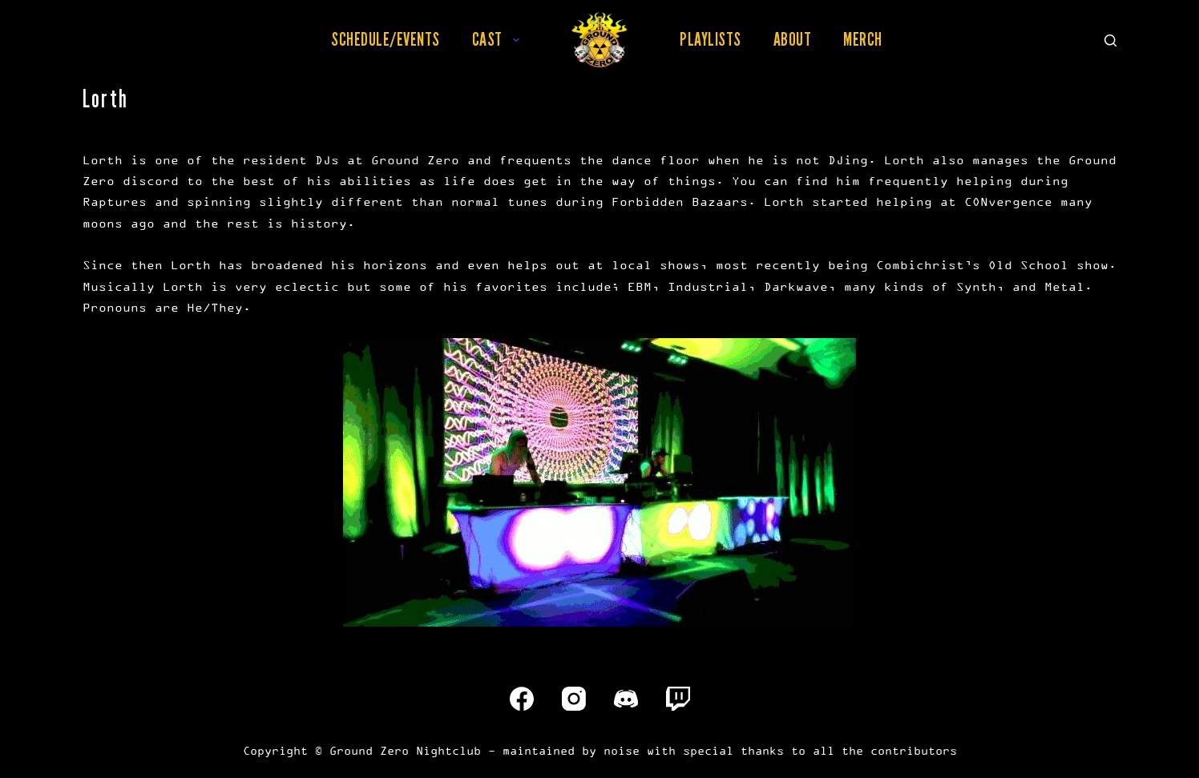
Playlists (710, 39)
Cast (499, 39)
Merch (862, 39)
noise (622, 750)
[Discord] (626, 699)
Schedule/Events (385, 39)
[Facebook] (522, 699)
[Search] (1110, 40)
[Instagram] (574, 699)
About (792, 39)
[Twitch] (678, 699)
